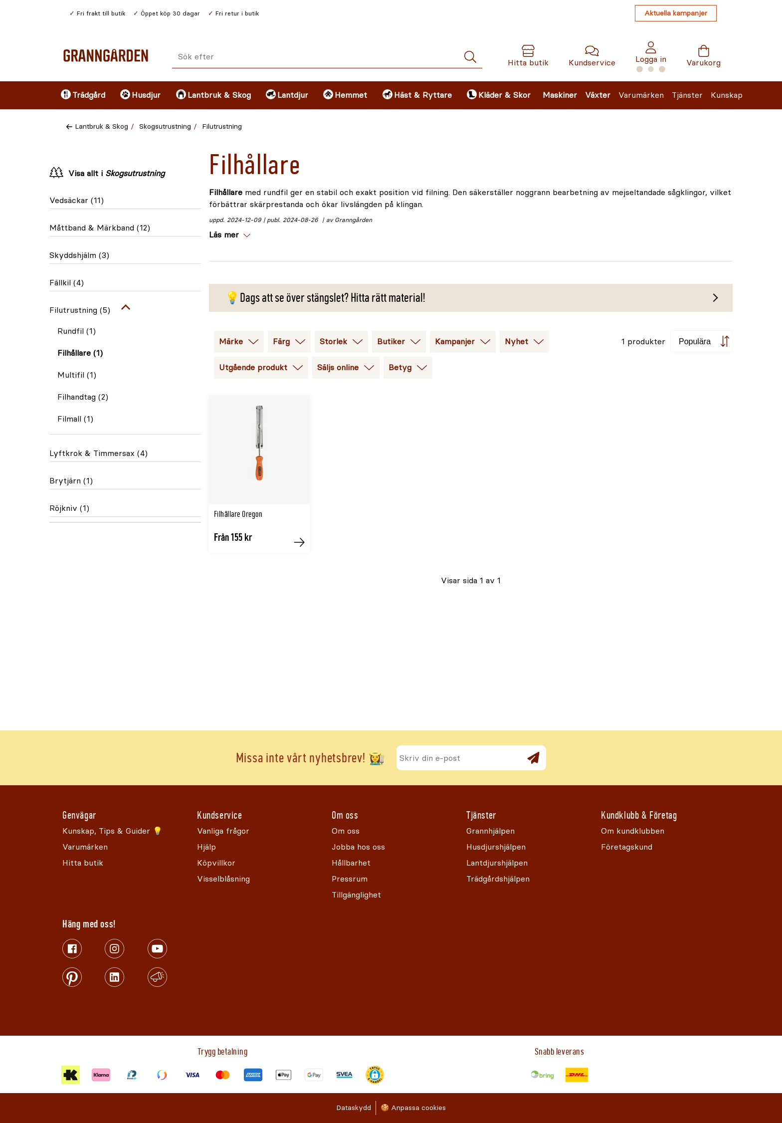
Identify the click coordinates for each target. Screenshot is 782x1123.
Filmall (75, 419)
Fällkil (66, 282)
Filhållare (80, 353)
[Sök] (470, 57)
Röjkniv (69, 508)
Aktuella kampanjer (675, 13)
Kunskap (727, 95)
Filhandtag (82, 397)
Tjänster (687, 95)
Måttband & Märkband (99, 227)
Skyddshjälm (79, 255)
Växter (597, 95)
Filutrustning (222, 126)
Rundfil (76, 331)
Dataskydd (353, 1108)
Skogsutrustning (165, 126)
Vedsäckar (76, 200)
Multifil (76, 375)
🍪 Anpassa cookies (413, 1108)
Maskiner (560, 95)
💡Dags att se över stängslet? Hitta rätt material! (325, 298)
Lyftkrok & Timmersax (98, 453)
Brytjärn (71, 480)
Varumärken (641, 95)
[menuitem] (82, 95)
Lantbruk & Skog (101, 126)
